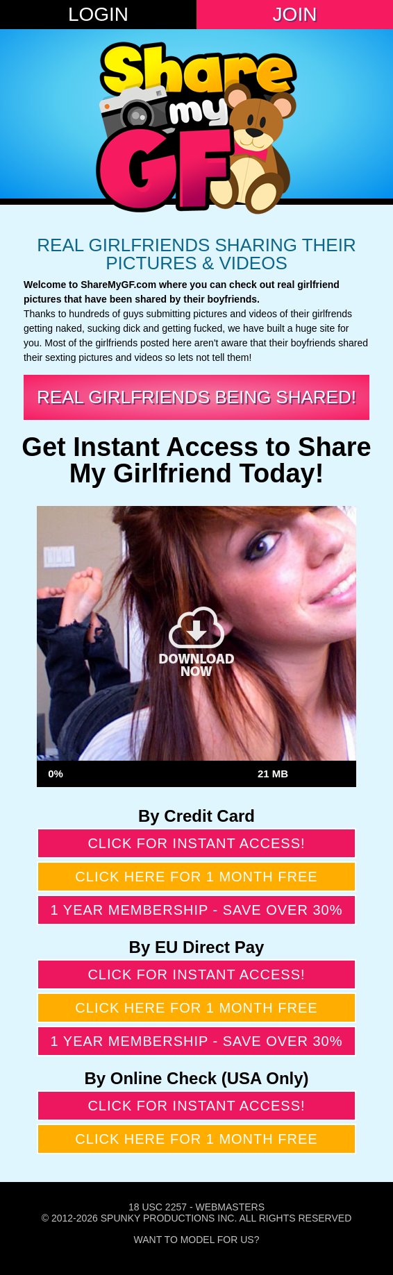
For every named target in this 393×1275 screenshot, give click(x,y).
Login (98, 14)
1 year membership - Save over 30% (197, 910)
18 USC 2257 (157, 1207)
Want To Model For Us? (197, 1239)
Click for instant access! (196, 843)
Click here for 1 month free (196, 876)
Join (295, 14)
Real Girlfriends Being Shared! (196, 397)
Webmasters (230, 1207)
